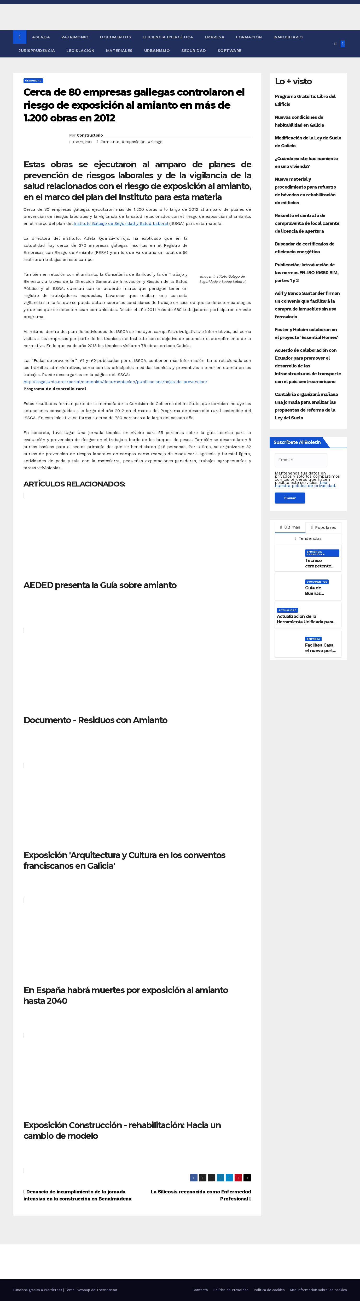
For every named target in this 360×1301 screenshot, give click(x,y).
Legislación (80, 50)
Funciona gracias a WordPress (38, 1290)
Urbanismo (157, 50)
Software (230, 50)
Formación (249, 37)
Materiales (119, 50)
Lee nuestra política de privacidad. (305, 484)
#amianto (109, 141)
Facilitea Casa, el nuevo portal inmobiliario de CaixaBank (320, 653)
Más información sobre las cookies (318, 1290)
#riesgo (155, 141)
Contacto (200, 1290)
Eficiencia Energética (168, 37)
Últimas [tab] (290, 527)
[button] (335, 43)
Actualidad (287, 610)
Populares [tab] (323, 527)
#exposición (134, 141)
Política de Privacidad (230, 1290)
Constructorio (90, 135)
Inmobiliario (288, 37)
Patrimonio (75, 37)
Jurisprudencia (37, 50)
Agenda (41, 37)
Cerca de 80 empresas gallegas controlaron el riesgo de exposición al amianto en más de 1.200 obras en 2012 (134, 105)
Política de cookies (269, 1290)
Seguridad (193, 50)
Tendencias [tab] (308, 538)
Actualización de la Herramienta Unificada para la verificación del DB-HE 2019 (305, 624)
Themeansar (106, 1290)
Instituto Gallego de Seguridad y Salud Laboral (121, 223)
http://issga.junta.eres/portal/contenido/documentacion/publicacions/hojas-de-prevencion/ (115, 381)
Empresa (215, 37)
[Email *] (301, 459)
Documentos (115, 37)
